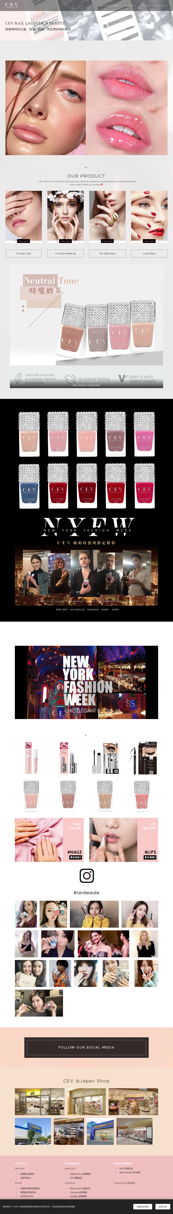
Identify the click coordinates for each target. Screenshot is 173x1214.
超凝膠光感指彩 (27, 1173)
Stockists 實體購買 (78, 1196)
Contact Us (69, 1183)
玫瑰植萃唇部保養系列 (30, 1188)
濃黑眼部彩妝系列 (28, 1192)
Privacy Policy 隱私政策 (125, 1183)
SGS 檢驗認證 (76, 1178)
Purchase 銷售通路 (78, 1192)
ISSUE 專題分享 (126, 1168)
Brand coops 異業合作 (80, 1188)
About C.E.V (69, 1168)
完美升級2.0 (25, 1178)
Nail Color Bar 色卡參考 (129, 1172)
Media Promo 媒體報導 (80, 1173)
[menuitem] (92, 5)
